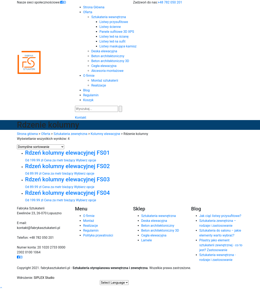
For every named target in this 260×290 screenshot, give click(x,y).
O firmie (89, 216)
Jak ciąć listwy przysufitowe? (220, 216)
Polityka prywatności (98, 235)
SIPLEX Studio (44, 278)
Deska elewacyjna (154, 221)
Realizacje (90, 226)
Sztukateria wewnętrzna (158, 216)
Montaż (88, 221)
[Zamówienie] (40, 146)
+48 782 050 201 (170, 2)
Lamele (146, 240)
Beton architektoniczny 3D (160, 230)
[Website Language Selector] (114, 282)
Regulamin (91, 230)
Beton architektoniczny (157, 226)
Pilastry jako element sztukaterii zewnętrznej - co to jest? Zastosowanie (220, 245)
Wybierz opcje (86, 160)
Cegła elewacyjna (153, 235)
